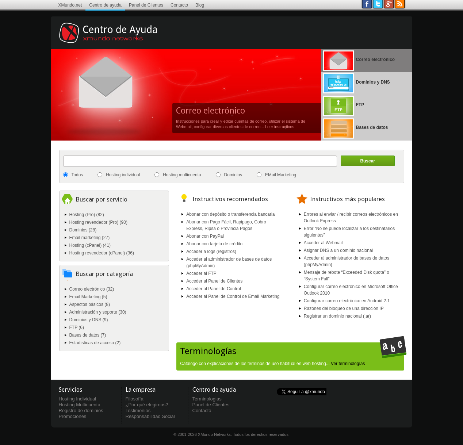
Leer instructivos (279, 126)
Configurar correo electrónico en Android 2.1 (347, 300)
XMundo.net (70, 5)
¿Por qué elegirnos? (147, 404)
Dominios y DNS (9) (88, 319)
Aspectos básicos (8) (89, 304)
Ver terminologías (348, 363)
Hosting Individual (77, 399)
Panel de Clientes (146, 5)
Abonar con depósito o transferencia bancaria (230, 214)
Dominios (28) (83, 230)
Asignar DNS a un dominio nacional (338, 250)
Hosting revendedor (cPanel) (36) (101, 253)
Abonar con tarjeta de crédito (214, 243)
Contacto (179, 5)
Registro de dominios (81, 410)
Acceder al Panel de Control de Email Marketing (232, 296)
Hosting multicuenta (182, 174)
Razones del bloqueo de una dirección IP (344, 308)
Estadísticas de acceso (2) (95, 342)
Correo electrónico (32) (91, 289)
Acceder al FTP (201, 273)
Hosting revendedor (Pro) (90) (98, 222)
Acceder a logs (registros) (211, 251)
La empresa (141, 389)
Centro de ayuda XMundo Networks (118, 38)
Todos (77, 174)
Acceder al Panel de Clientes (214, 281)
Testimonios (138, 410)
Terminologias (207, 399)
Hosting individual (123, 174)
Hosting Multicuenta (79, 404)
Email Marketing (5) (88, 296)
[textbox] (200, 161)
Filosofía (135, 399)
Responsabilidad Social (150, 416)
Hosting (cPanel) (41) (90, 245)
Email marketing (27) (89, 237)
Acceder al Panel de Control (213, 288)
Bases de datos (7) (87, 335)
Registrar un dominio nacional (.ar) (337, 316)
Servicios (70, 389)
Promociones (73, 416)
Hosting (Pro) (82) (86, 214)
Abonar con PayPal (205, 236)
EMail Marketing (280, 174)
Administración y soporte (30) (97, 312)
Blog (199, 5)
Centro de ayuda (105, 5)
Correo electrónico (210, 111)
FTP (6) (76, 327)
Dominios (233, 174)
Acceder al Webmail (323, 242)
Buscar (367, 161)
